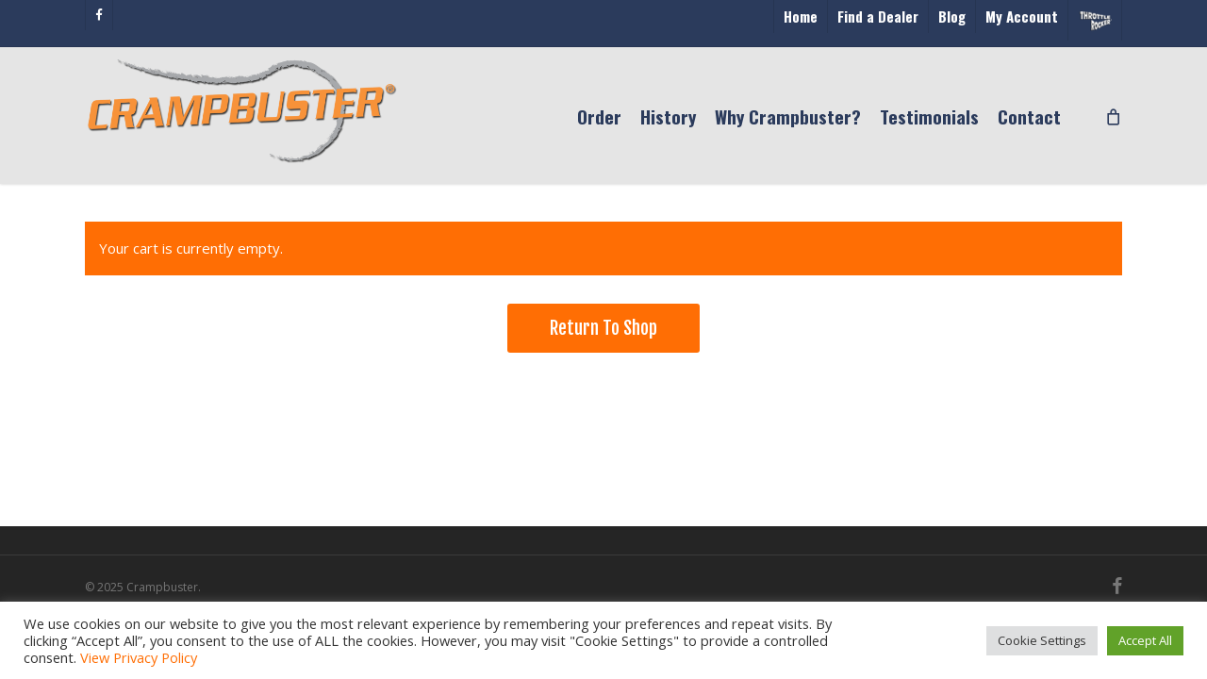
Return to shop (603, 328)
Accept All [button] (1145, 640)
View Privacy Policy (138, 657)
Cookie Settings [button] (1042, 640)
